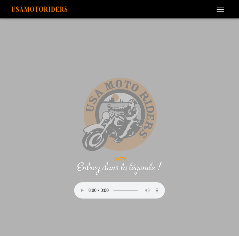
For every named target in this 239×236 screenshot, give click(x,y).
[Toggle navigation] (220, 9)
